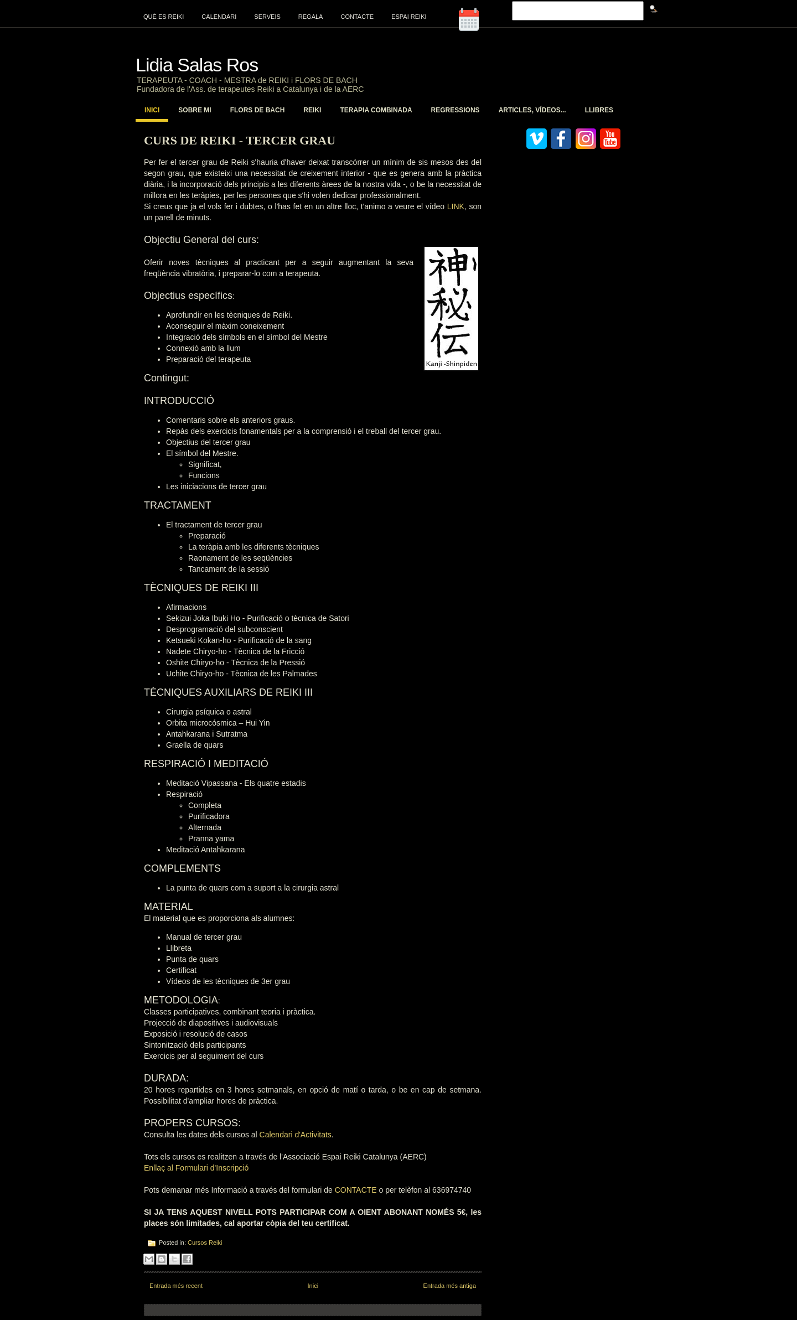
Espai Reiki (408, 16)
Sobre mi (194, 110)
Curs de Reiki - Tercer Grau (239, 140)
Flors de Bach (257, 110)
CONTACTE (357, 1190)
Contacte (357, 16)
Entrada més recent (176, 1285)
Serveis (267, 16)
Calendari (218, 16)
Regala (310, 16)
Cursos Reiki (205, 1242)
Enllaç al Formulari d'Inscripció (196, 1167)
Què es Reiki (163, 16)
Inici (151, 110)
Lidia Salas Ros (197, 64)
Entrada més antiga (449, 1285)
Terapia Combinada (376, 110)
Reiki (312, 110)
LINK (455, 206)
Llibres (599, 110)
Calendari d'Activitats (296, 1134)
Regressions (455, 110)
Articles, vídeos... (532, 110)
